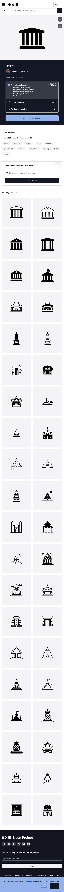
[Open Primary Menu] (3, 4)
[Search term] (33, 10)
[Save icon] (60, 19)
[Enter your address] (32, 858)
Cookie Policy (28, 881)
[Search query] (32, 173)
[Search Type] (5, 10)
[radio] (32, 90)
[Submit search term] (59, 10)
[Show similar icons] (60, 26)
